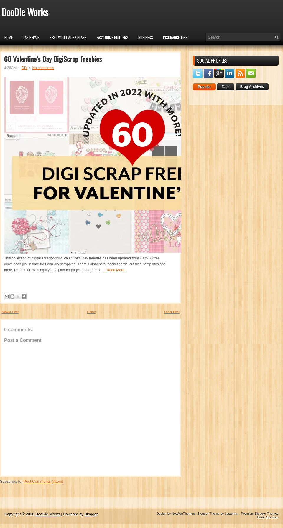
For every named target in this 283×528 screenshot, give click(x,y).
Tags (226, 87)
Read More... (117, 270)
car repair (31, 37)
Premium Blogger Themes (260, 513)
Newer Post (10, 312)
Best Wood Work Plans (68, 37)
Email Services (268, 517)
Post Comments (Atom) (43, 481)
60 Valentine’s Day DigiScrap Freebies (53, 58)
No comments (43, 68)
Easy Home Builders (112, 37)
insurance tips (175, 37)
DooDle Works (24, 12)
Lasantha (231, 513)
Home (8, 37)
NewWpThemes (183, 513)
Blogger (91, 514)
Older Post (172, 312)
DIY (24, 68)
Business (145, 37)
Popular (204, 87)
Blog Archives (252, 87)
